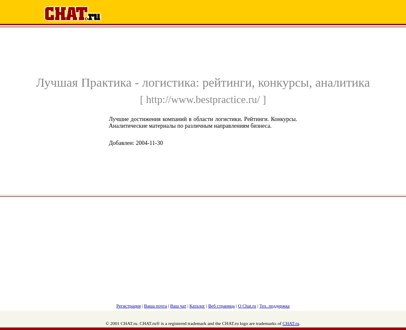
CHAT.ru (291, 323)
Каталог (197, 305)
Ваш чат (178, 305)
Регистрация (128, 305)
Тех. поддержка (275, 305)
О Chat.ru (247, 305)
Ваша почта (155, 305)
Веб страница (221, 305)
